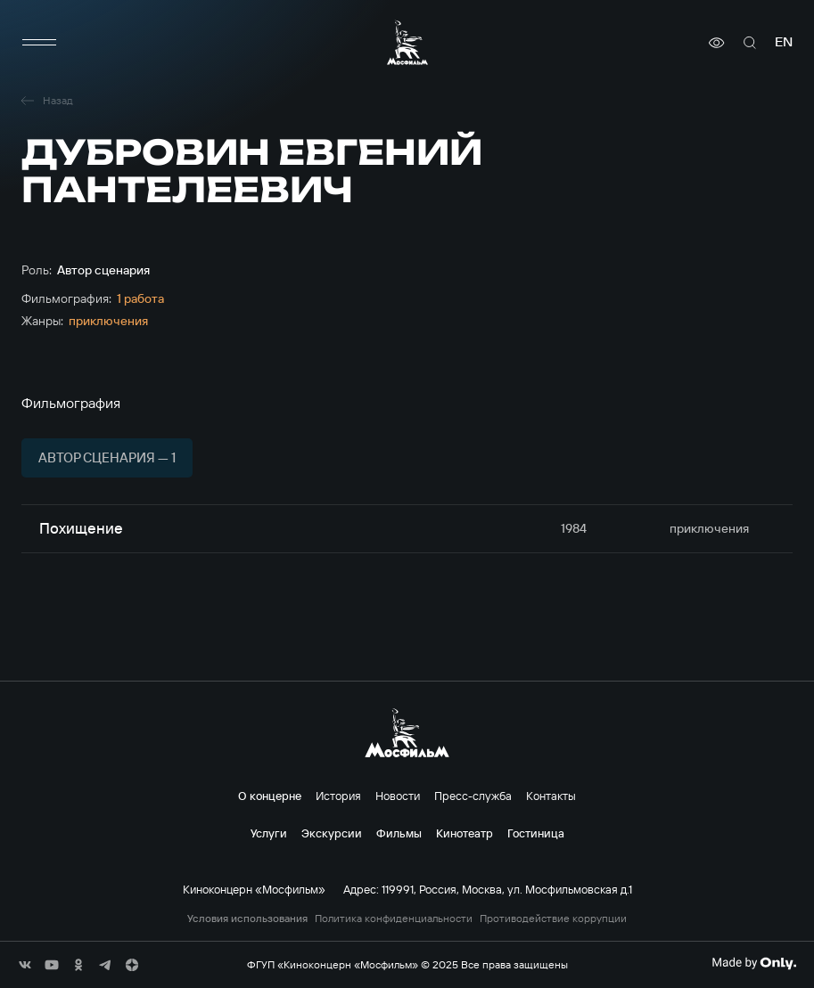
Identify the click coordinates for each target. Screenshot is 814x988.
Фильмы (399, 833)
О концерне (269, 795)
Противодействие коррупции (553, 918)
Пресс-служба (473, 795)
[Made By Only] (753, 963)
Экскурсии (331, 833)
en (784, 42)
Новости (397, 795)
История (338, 795)
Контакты (551, 795)
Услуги (269, 833)
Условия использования (247, 918)
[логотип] (407, 42)
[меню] (39, 43)
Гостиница (535, 833)
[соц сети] (25, 965)
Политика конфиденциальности (394, 918)
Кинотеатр (464, 833)
